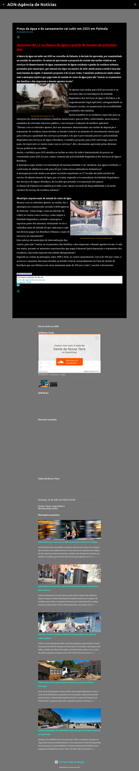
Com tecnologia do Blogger (69, 762)
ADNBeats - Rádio (58, 374)
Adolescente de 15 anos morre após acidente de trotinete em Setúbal (68, 542)
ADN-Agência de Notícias (31, 4)
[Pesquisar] (60, 4)
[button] (18, 37)
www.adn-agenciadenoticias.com (31, 280)
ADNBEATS (43, 374)
